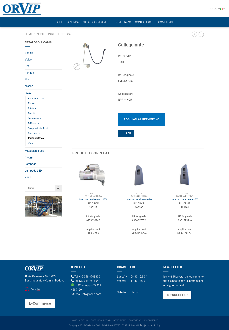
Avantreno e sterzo (38, 98)
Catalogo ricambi (97, 22)
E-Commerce (165, 22)
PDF (126, 133)
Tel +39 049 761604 (85, 281)
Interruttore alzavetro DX (139, 199)
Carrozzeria (34, 133)
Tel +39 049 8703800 (85, 276)
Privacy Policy (136, 325)
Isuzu (40, 34)
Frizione (32, 108)
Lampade (30, 164)
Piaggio (29, 157)
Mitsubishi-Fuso (34, 150)
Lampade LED (33, 170)
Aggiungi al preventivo (141, 119)
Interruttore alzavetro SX (185, 199)
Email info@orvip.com (86, 294)
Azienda (73, 22)
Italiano (217, 8)
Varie (31, 143)
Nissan (29, 86)
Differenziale (34, 123)
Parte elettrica (59, 34)
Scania (29, 53)
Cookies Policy (152, 325)
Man (27, 79)
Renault (29, 72)
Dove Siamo (123, 22)
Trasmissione (35, 118)
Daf (27, 66)
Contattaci (143, 22)
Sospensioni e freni (38, 128)
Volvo (28, 59)
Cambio (32, 113)
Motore (32, 103)
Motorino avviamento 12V (93, 199)
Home (59, 22)
